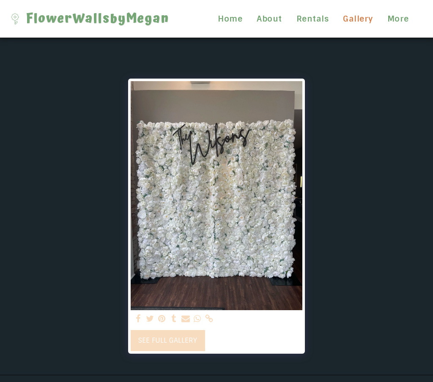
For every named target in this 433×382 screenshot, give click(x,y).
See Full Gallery (167, 340)
